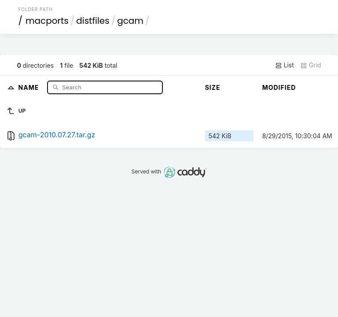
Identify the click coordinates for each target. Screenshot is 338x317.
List (284, 65)
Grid (310, 65)
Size (212, 87)
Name (29, 87)
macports (47, 21)
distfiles (92, 21)
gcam (130, 21)
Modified (279, 87)
